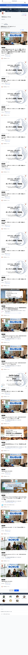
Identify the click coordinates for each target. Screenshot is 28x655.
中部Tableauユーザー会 (9, 7)
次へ (16, 590)
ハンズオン (15, 502)
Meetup (9, 84)
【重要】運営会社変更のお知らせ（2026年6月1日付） (14, 5)
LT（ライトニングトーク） (14, 448)
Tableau (7, 84)
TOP (1, 7)
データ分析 (19, 448)
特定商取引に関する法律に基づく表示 (6, 611)
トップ (2, 606)
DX (21, 448)
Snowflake (12, 502)
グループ (4, 7)
